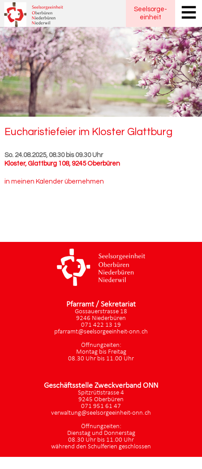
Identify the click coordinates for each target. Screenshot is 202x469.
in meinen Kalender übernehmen (54, 181)
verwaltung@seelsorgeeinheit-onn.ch (101, 413)
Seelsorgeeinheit (150, 13)
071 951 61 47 (101, 406)
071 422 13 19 (101, 325)
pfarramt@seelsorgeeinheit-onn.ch (101, 332)
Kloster (62, 163)
